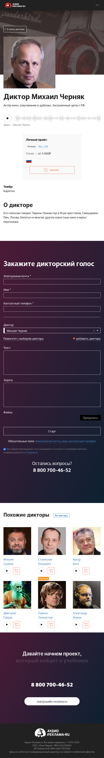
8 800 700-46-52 (52, 469)
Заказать (54, 170)
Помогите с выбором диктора (23, 338)
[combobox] (52, 330)
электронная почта (47, 441)
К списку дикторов (16, 29)
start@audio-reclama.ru (52, 701)
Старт (52, 431)
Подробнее (32, 452)
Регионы (32, 146)
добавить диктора (88, 338)
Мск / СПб (43, 146)
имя (64, 441)
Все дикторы (61, 515)
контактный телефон (82, 441)
